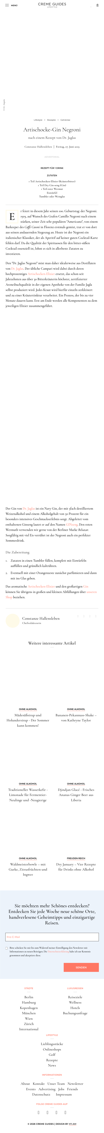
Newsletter (75, 1083)
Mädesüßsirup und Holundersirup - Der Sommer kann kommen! (27, 720)
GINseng (72, 524)
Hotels (75, 1008)
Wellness (75, 1002)
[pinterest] (56, 1113)
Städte (28, 988)
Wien (29, 1018)
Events (31, 1089)
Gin (85, 586)
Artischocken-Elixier (41, 274)
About (25, 1083)
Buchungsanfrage (75, 1013)
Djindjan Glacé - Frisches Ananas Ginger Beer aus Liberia (76, 795)
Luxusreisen (75, 988)
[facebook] (38, 1113)
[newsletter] (65, 1113)
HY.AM (72, 1124)
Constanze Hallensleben (38, 146)
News (52, 1065)
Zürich (29, 1024)
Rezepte (52, 1060)
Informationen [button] (52, 1075)
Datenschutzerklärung (58, 951)
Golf (52, 1054)
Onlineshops (52, 1049)
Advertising (46, 1089)
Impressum (64, 1094)
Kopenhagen (29, 1008)
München (29, 1013)
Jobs (61, 1089)
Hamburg (29, 1002)
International (28, 1029)
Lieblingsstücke (52, 1044)
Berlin (28, 997)
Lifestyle (52, 1035)
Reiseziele (75, 997)
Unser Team (56, 1083)
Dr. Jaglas (17, 268)
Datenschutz (41, 1094)
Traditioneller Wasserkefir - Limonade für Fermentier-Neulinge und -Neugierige (28, 795)
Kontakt (39, 1083)
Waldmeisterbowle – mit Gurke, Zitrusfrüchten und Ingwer (28, 869)
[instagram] (47, 1113)
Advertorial (51, 157)
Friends (72, 1089)
